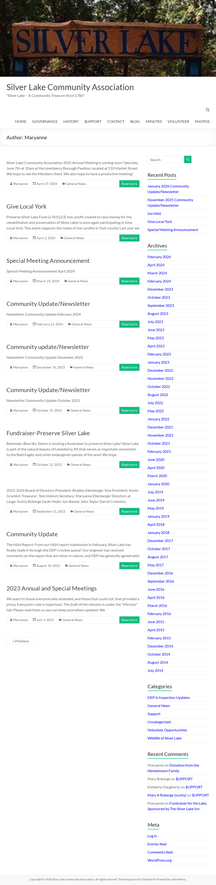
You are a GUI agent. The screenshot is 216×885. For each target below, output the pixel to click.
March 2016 (157, 605)
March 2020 (157, 475)
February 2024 (159, 281)
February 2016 (159, 613)
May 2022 (156, 411)
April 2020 (156, 467)
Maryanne (20, 184)
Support (154, 713)
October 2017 (159, 548)
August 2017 (158, 557)
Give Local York (26, 206)
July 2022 (155, 402)
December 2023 (160, 289)
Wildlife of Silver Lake (165, 738)
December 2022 (160, 370)
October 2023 (159, 297)
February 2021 (159, 451)
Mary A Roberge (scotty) (167, 795)
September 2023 (161, 305)
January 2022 (158, 419)
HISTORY (71, 121)
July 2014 (155, 670)
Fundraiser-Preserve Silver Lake (48, 433)
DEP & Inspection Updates (169, 697)
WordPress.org (160, 860)
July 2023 (155, 321)
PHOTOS (202, 121)
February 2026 (159, 256)
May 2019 (156, 508)
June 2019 (156, 500)
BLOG (135, 121)
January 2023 (158, 362)
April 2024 (156, 265)
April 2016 (156, 597)
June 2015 (156, 621)
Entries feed (157, 844)
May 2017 (156, 565)
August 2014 (158, 662)
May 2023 (156, 338)
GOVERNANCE (45, 121)
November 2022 (160, 378)
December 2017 (160, 540)
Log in (152, 836)
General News (76, 184)
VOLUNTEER (178, 121)
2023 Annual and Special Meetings (51, 588)
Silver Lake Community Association (70, 87)
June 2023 (156, 329)
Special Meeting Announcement (48, 260)
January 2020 (158, 484)
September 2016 (161, 581)
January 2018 (158, 532)
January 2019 (158, 516)
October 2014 (159, 654)
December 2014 (160, 646)
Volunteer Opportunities (167, 730)
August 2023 (158, 313)
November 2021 (160, 435)
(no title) (154, 213)
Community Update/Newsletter (48, 303)
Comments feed (160, 852)
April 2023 (156, 346)
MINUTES (154, 121)
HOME (20, 121)
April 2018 (156, 524)
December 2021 (160, 427)
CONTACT (115, 121)
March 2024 (157, 273)
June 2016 (156, 589)
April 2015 (156, 630)
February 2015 (159, 638)
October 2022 (159, 386)
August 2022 (158, 394)
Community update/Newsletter (47, 346)
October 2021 (159, 443)
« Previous (20, 641)
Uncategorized (159, 722)
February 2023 (159, 354)
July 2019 (155, 492)
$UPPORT (92, 121)
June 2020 (156, 459)
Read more (129, 184)
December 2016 (160, 573)
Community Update (32, 534)
